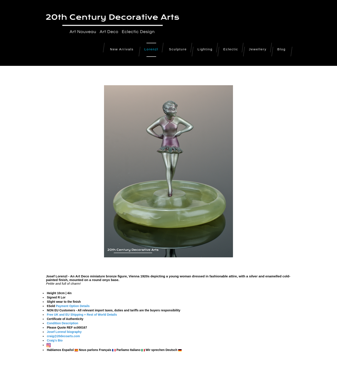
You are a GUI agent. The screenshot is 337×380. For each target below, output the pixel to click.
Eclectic (230, 49)
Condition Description (62, 323)
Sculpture (178, 49)
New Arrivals (122, 49)
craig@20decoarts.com (63, 336)
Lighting (205, 49)
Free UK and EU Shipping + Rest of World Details (82, 314)
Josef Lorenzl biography (64, 332)
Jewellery (258, 49)
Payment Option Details (73, 306)
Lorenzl (151, 49)
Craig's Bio (54, 340)
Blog (281, 49)
